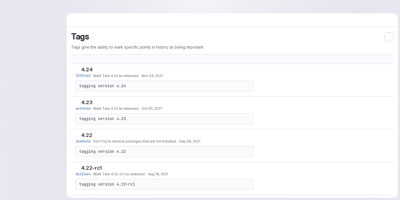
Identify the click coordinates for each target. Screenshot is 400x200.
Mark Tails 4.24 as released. (116, 76)
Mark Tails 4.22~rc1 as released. (119, 174)
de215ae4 (83, 174)
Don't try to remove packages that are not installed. (135, 141)
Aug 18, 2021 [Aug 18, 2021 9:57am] (158, 174)
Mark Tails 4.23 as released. (116, 108)
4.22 (86, 135)
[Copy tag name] (97, 70)
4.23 (86, 102)
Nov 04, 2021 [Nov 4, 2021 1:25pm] (152, 76)
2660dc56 (83, 141)
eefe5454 (83, 108)
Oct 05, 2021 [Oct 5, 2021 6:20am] (152, 108)
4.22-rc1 (91, 168)
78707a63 (83, 76)
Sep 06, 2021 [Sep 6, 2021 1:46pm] (189, 141)
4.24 (87, 69)
